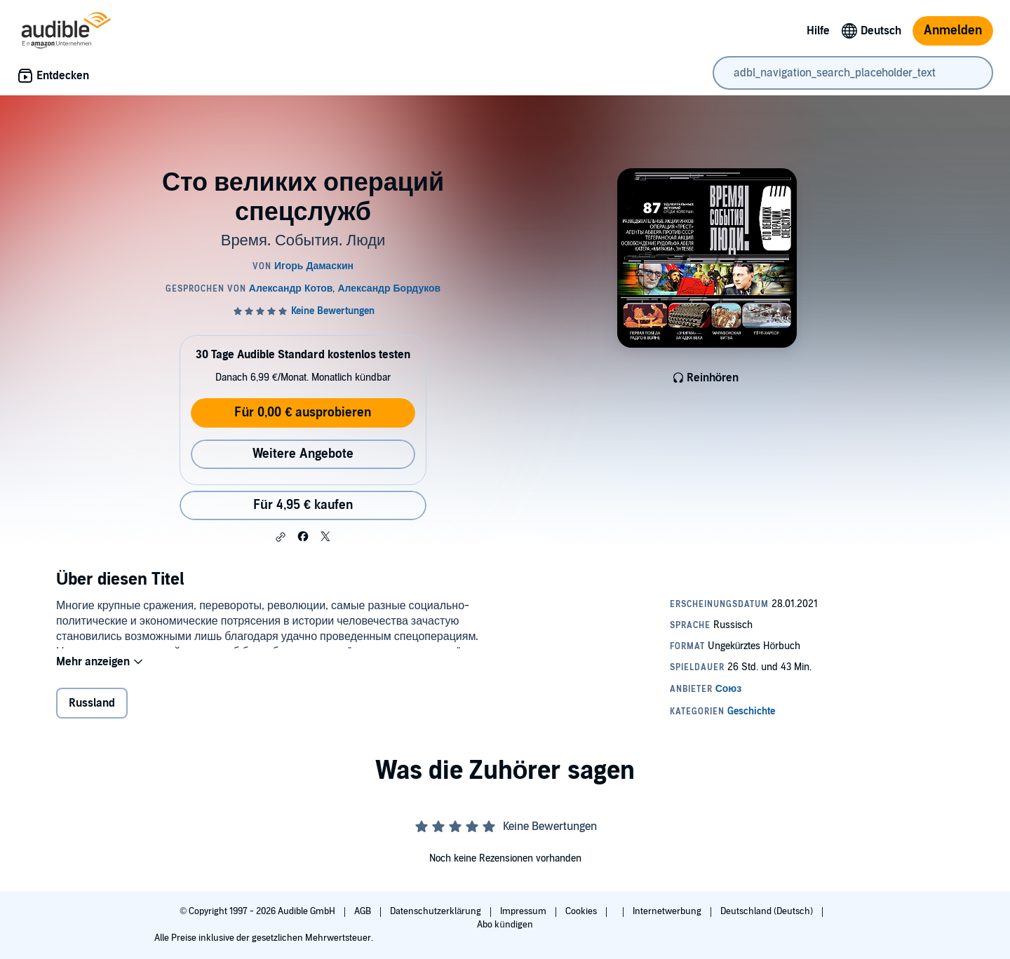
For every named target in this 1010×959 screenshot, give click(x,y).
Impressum (524, 911)
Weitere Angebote (303, 454)
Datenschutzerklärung (436, 911)
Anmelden (953, 30)
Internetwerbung (668, 911)
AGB (363, 911)
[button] (280, 537)
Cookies (582, 911)
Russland (92, 712)
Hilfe (818, 31)
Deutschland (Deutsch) (767, 911)
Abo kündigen (504, 924)
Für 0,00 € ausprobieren (302, 412)
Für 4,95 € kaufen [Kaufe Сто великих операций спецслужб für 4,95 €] (303, 505)
